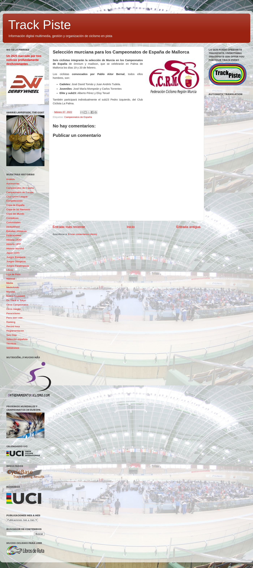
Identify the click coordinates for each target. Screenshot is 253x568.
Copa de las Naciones (18, 209)
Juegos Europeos (15, 257)
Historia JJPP (13, 244)
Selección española (16, 339)
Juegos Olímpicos (16, 261)
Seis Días (11, 335)
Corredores (12, 218)
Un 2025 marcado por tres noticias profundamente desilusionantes (23, 59)
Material (10, 278)
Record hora (13, 326)
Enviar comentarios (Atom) (82, 234)
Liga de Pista (13, 274)
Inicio (131, 227)
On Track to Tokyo (16, 300)
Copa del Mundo (15, 213)
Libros (9, 270)
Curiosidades (13, 222)
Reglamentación (15, 330)
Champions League (16, 196)
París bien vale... (15, 317)
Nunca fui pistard (15, 296)
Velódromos (12, 348)
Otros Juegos (13, 309)
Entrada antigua (188, 227)
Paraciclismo (13, 313)
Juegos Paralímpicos (17, 265)
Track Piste (39, 25)
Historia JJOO (14, 239)
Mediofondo (12, 287)
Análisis (10, 179)
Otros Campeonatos (17, 304)
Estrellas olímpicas (16, 231)
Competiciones (14, 200)
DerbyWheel (13, 226)
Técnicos (11, 343)
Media (9, 283)
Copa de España (15, 205)
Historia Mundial (15, 248)
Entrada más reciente (69, 227)
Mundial (10, 291)
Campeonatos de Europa (19, 192)
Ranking (10, 322)
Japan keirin (13, 252)
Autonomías (12, 183)
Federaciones (13, 235)
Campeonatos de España (78, 117)
